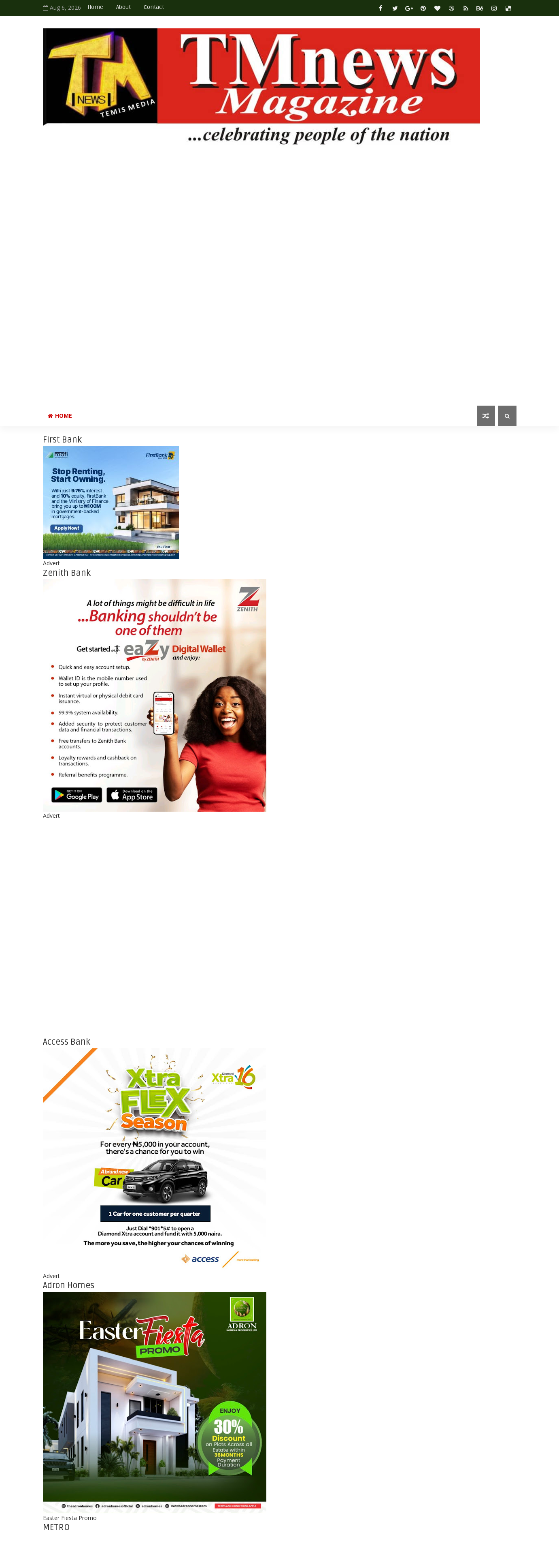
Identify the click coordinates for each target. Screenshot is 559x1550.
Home (95, 7)
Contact (154, 7)
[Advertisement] (253, 269)
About (123, 7)
